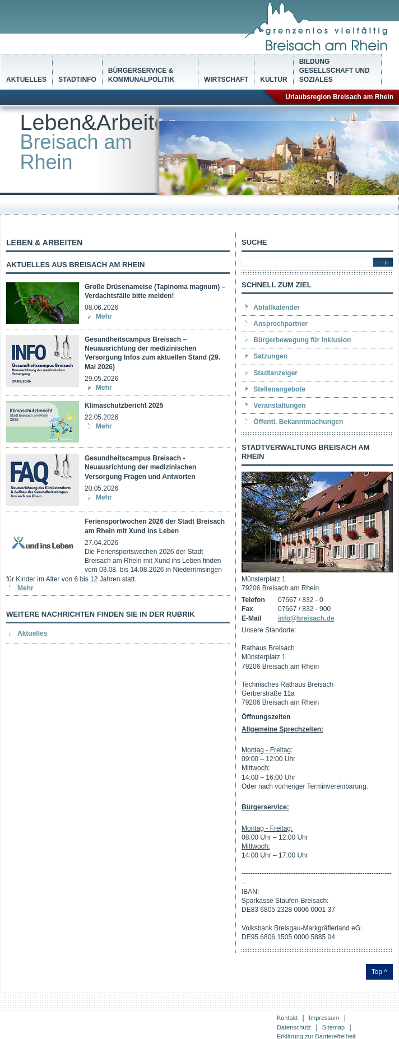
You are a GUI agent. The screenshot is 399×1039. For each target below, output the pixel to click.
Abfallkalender (276, 307)
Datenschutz (294, 1027)
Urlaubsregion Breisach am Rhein (339, 97)
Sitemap (333, 1027)
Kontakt (287, 1017)
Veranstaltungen (279, 405)
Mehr (104, 316)
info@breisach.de (306, 618)
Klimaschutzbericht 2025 (124, 405)
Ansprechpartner (280, 324)
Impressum (324, 1017)
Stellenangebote (279, 389)
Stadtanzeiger (275, 373)
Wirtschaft (226, 79)
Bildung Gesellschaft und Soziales (334, 70)
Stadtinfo (77, 79)
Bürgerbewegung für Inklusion (302, 340)
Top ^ (379, 972)
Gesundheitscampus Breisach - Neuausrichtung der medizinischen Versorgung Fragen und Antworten (140, 467)
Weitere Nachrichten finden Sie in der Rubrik (100, 614)
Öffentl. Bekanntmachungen (298, 422)
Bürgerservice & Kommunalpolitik (141, 75)
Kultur (273, 79)
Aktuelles (26, 79)
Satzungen (270, 356)
